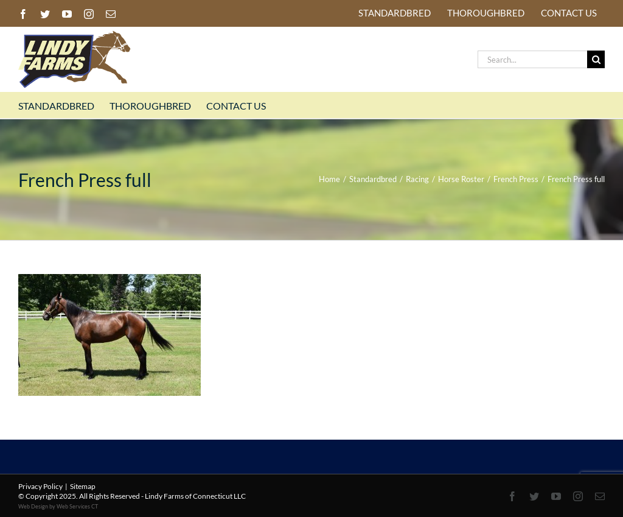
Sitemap (83, 486)
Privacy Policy (40, 486)
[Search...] (532, 59)
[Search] (596, 59)
